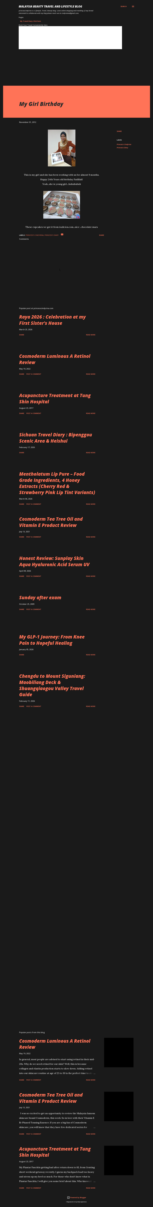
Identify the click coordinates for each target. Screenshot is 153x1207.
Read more (90, 335)
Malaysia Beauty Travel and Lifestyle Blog (50, 6)
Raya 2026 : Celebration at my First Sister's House (52, 320)
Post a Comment (33, 374)
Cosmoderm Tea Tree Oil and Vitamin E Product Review (51, 522)
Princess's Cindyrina (124, 144)
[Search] (124, 6)
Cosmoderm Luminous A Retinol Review (54, 359)
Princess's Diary (122, 147)
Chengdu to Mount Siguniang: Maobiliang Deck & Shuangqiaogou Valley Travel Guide (52, 685)
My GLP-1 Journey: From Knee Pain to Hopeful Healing (52, 640)
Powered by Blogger (76, 1197)
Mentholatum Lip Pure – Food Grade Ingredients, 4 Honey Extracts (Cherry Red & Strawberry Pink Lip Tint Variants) (57, 483)
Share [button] (119, 131)
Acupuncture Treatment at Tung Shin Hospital (55, 398)
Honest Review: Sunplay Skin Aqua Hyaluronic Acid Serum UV (54, 561)
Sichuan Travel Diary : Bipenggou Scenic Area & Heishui (55, 437)
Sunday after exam (40, 597)
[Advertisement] (72, 69)
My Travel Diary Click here (30, 21)
